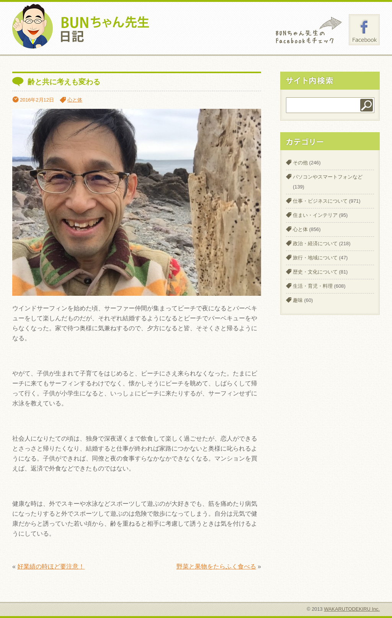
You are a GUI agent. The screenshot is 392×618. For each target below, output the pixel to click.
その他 (300, 163)
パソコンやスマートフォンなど (328, 177)
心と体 (74, 100)
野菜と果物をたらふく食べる (216, 566)
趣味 (298, 300)
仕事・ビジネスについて (320, 201)
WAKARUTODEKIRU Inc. (352, 609)
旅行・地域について (315, 258)
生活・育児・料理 (313, 286)
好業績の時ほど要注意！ (51, 566)
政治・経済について (315, 243)
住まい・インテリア (315, 215)
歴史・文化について (315, 272)
